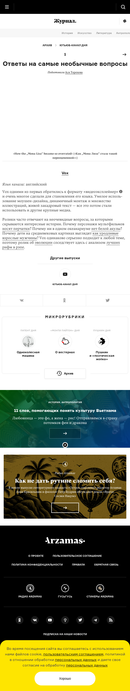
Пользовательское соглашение (77, 555)
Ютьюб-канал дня (73, 45)
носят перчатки (16, 228)
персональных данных (76, 659)
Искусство (85, 33)
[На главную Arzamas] (65, 7)
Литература (104, 33)
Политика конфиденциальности (37, 564)
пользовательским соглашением (73, 654)
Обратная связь (106, 564)
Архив (47, 45)
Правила (78, 564)
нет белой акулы (105, 228)
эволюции (43, 242)
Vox (65, 172)
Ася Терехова (74, 72)
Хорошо (65, 678)
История (67, 33)
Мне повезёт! (124, 21)
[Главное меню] (7, 7)
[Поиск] (123, 7)
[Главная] (65, 540)
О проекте (35, 555)
